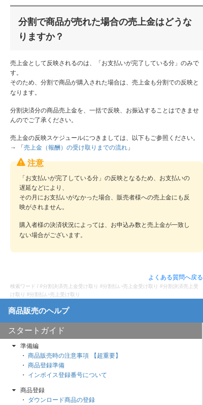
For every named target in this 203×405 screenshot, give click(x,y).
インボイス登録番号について (67, 375)
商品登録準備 (46, 365)
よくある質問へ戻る (175, 277)
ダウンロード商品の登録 (61, 399)
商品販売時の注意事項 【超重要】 (74, 355)
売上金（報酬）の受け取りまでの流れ (75, 147)
